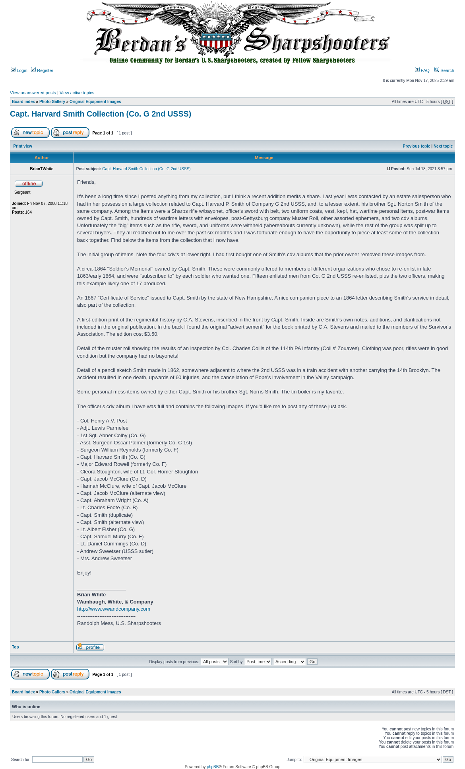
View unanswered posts (33, 92)
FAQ (422, 70)
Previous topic (416, 146)
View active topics (77, 92)
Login (19, 70)
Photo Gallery (52, 101)
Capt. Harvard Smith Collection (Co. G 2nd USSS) (100, 113)
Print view (23, 146)
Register (42, 70)
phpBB (213, 767)
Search (444, 70)
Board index (23, 101)
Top (15, 647)
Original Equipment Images (95, 101)
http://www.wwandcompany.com (113, 609)
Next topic (443, 146)
